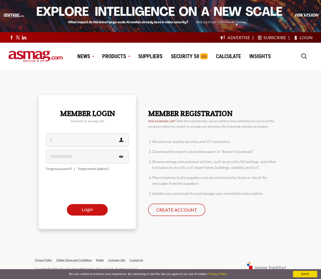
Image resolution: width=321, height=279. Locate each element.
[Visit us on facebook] (11, 37)
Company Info (116, 260)
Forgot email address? (93, 169)
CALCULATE (228, 56)
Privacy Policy (43, 260)
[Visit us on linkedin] (24, 37)
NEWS (85, 56)
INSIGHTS (260, 56)
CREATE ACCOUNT (176, 210)
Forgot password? (59, 169)
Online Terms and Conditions (74, 260)
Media (100, 260)
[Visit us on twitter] (17, 37)
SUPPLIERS (150, 56)
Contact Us (136, 260)
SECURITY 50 (185, 56)
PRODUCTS (116, 56)
